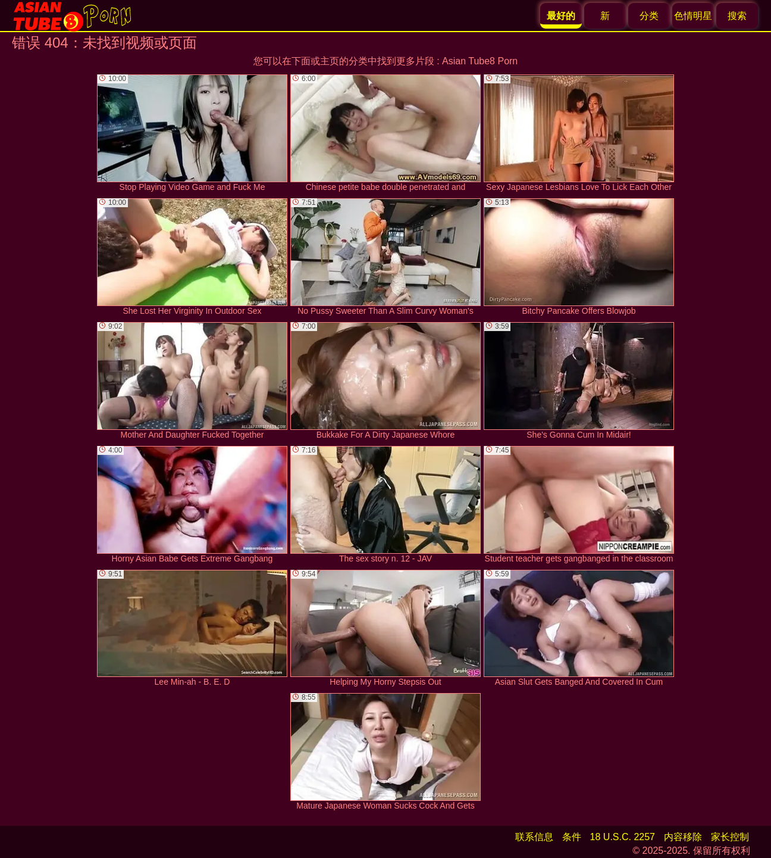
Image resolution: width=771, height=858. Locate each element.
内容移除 (683, 837)
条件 (571, 837)
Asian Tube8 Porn (480, 61)
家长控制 (730, 837)
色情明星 (693, 16)
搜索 (737, 16)
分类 (649, 16)
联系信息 (534, 837)
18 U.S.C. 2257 (622, 837)
